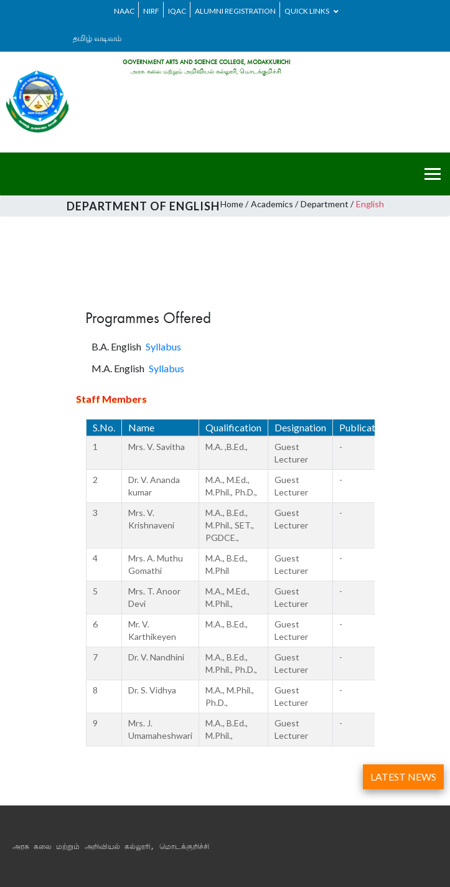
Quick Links (311, 11)
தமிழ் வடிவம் (97, 38)
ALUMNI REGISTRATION (235, 11)
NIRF (151, 11)
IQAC (177, 11)
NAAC (124, 11)
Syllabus (163, 346)
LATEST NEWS (403, 776)
